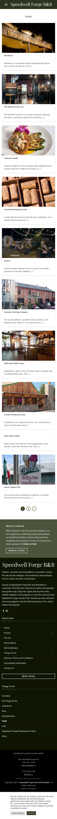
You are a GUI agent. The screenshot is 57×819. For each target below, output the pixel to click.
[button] (6, 4)
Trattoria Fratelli (11, 158)
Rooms (7, 633)
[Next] (34, 509)
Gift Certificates (11, 648)
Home (6, 628)
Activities (6, 696)
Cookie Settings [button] (18, 813)
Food (4, 721)
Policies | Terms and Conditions (18, 658)
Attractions (7, 706)
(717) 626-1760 (28, 771)
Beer (4, 711)
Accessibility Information (15, 663)
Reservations (10, 643)
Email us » (28, 774)
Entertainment (8, 716)
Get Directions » (28, 765)
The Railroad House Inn (13, 107)
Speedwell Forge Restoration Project (19, 731)
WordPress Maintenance (28, 788)
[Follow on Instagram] (7, 611)
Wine (4, 736)
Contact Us (9, 668)
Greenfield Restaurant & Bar (15, 209)
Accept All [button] (31, 813)
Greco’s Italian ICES (12, 487)
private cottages (38, 531)
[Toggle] (51, 632)
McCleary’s (8, 55)
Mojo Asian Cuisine (12, 436)
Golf (4, 726)
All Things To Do (9, 701)
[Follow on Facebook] (3, 611)
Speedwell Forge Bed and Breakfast (27, 585)
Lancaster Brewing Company (15, 312)
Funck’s (7, 261)
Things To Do (10, 653)
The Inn (7, 638)
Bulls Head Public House (14, 363)
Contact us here (29, 544)
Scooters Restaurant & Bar (15, 415)
